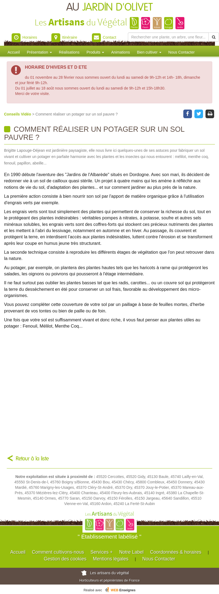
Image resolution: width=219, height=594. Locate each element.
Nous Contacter (181, 52)
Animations (120, 52)
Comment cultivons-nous (58, 552)
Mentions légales (110, 559)
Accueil (14, 52)
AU (109, 7)
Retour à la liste (32, 458)
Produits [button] (95, 52)
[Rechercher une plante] (168, 37)
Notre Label (131, 552)
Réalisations (69, 52)
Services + (102, 552)
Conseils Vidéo (18, 114)
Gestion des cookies (65, 559)
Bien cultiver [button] (149, 52)
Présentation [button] (39, 52)
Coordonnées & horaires (175, 552)
